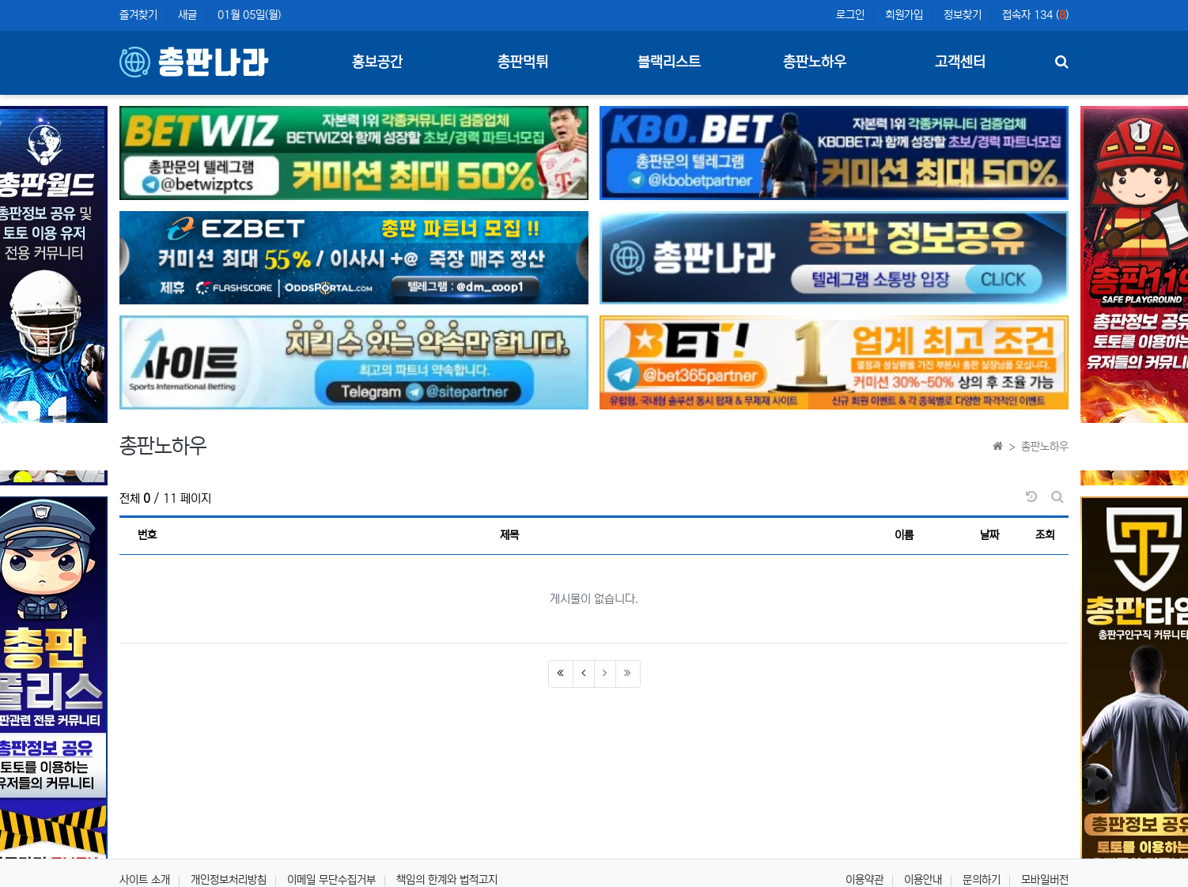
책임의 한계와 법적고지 (447, 880)
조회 (1044, 535)
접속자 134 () (1035, 15)
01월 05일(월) (249, 15)
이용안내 (923, 880)
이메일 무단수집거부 (331, 880)
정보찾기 (963, 15)
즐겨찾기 (138, 15)
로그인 (850, 15)
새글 (187, 15)
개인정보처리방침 (229, 880)
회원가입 (904, 15)
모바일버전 (1045, 880)
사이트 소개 (144, 880)
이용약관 (864, 880)
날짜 (989, 535)
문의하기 (982, 880)
